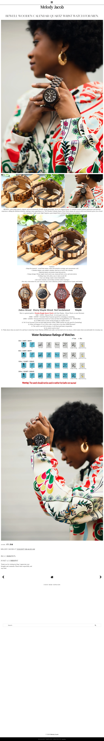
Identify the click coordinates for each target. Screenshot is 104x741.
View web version (52, 584)
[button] (52, 2)
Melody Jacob (52, 7)
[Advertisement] (52, 592)
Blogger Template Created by (52, 739)
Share (4, 552)
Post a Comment (9, 561)
